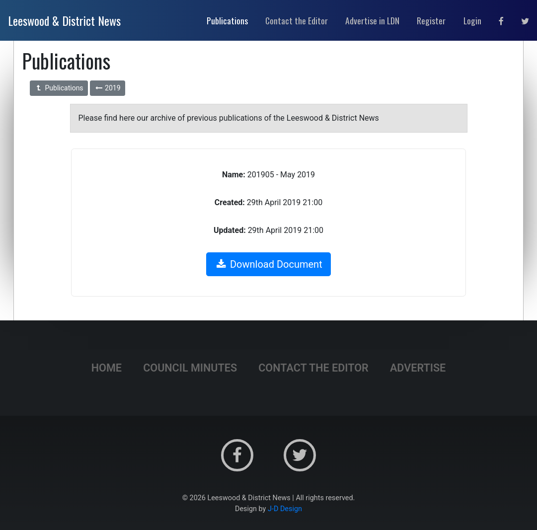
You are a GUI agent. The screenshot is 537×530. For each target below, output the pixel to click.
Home (106, 368)
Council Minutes (190, 368)
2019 (107, 88)
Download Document (268, 264)
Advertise (418, 368)
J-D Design (285, 509)
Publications (58, 88)
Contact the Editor (313, 368)
